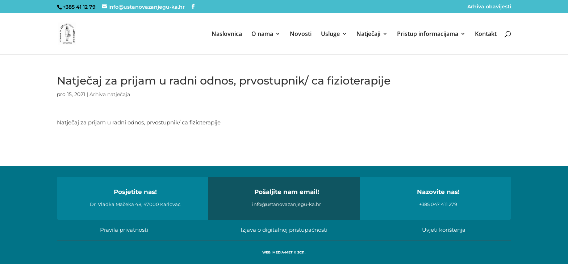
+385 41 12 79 (79, 7)
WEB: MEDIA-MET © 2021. (283, 252)
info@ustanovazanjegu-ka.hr (286, 204)
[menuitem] (227, 42)
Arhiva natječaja (109, 94)
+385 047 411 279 (438, 204)
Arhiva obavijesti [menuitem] (489, 7)
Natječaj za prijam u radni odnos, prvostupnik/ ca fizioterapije (139, 122)
